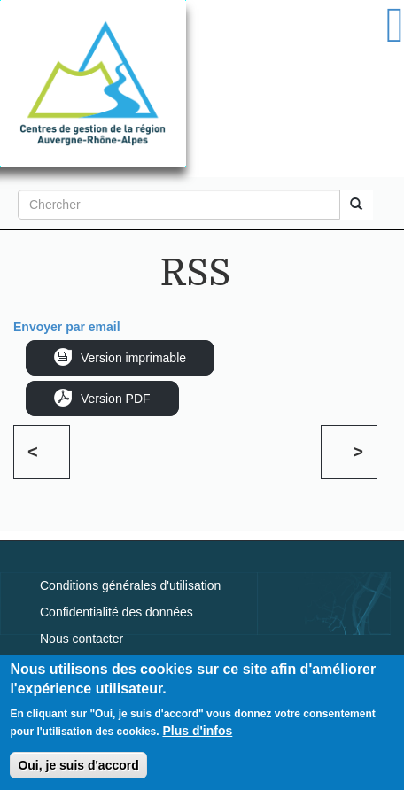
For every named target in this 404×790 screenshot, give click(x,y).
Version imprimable (133, 358)
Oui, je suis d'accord (78, 768)
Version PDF (116, 398)
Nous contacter (81, 638)
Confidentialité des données (116, 612)
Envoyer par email (66, 327)
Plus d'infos (198, 733)
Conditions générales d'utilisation (130, 585)
